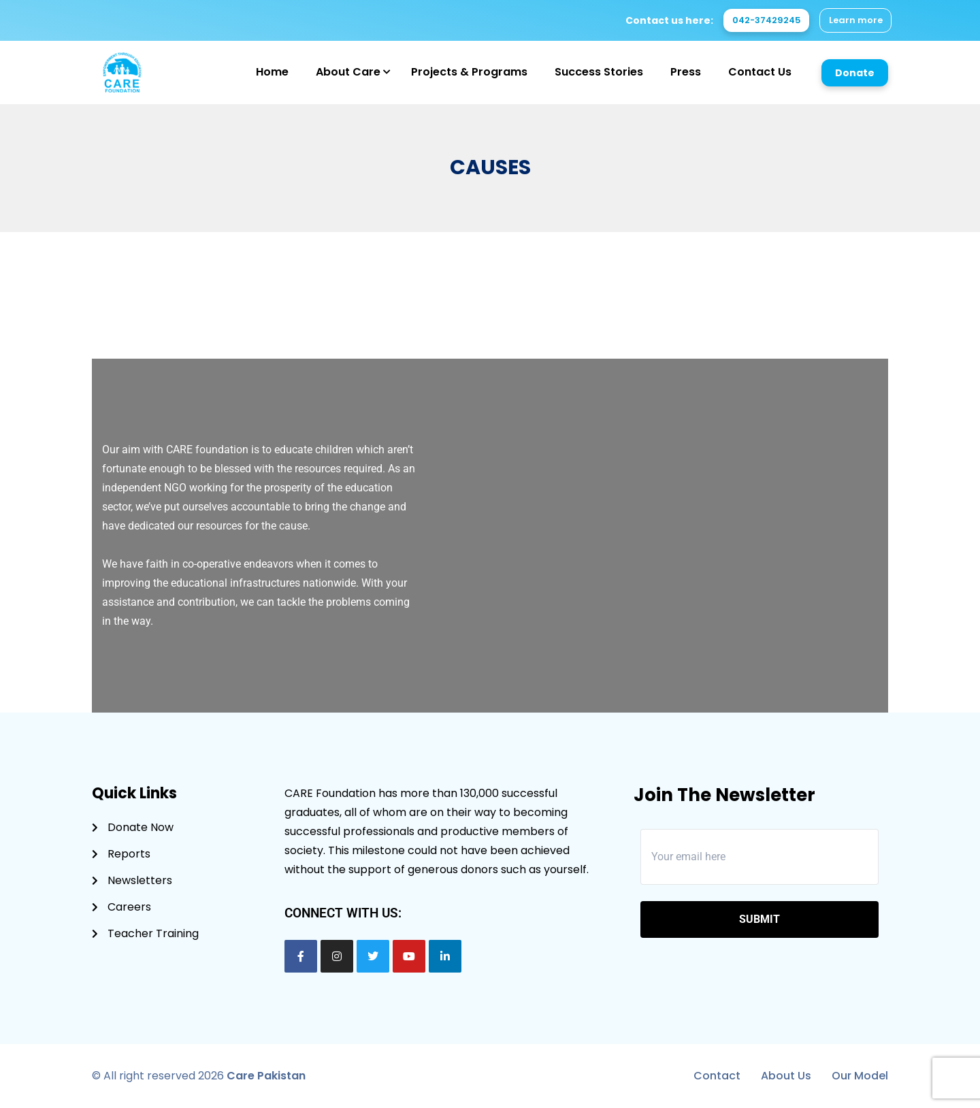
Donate (855, 73)
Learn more (852, 20)
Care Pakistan (266, 1075)
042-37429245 (755, 20)
